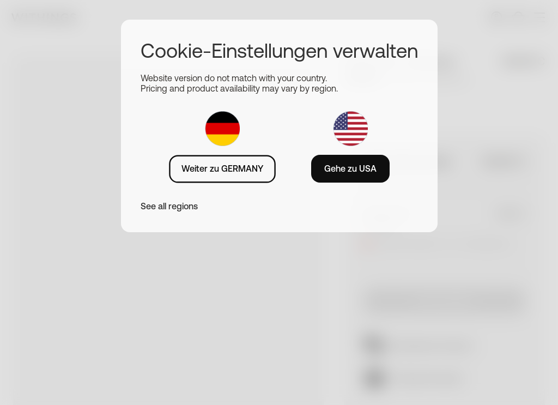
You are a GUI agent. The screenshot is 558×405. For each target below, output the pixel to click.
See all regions (169, 206)
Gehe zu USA (350, 168)
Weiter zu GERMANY (222, 168)
